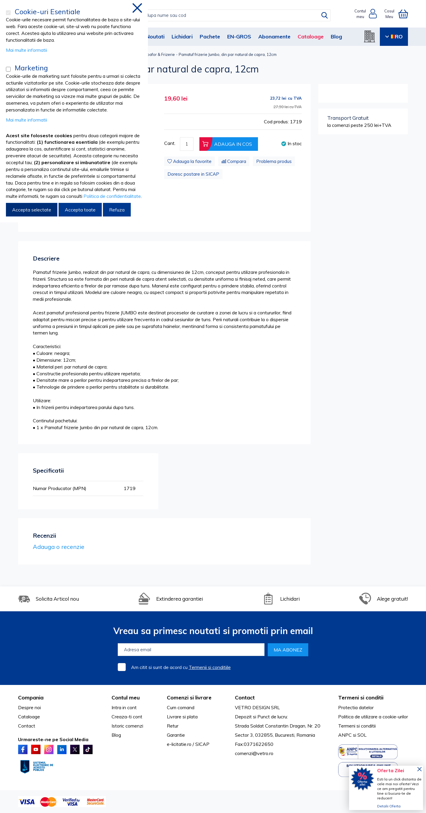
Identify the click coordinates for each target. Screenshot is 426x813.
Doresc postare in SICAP (193, 174)
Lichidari (182, 36)
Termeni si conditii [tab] (360, 697)
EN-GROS (239, 36)
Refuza (117, 210)
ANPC (345, 735)
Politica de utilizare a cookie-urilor (373, 717)
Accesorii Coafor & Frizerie (150, 54)
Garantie (176, 735)
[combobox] (219, 15)
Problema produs (274, 161)
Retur (172, 726)
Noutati (155, 36)
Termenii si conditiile (210, 667)
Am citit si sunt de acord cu (181, 667)
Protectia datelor (356, 707)
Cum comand (180, 707)
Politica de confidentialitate (112, 196)
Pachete (210, 36)
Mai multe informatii (26, 50)
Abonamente (274, 36)
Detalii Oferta (389, 806)
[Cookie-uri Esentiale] (8, 12)
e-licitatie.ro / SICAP (188, 744)
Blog (336, 36)
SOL (362, 735)
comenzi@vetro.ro (254, 753)
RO (394, 36)
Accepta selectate (31, 210)
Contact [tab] (245, 697)
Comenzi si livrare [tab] (189, 697)
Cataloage (311, 36)
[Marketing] (8, 69)
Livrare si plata (182, 717)
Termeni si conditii (357, 726)
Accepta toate (80, 210)
